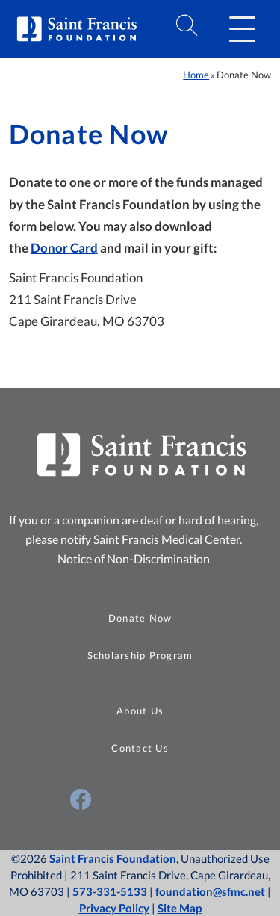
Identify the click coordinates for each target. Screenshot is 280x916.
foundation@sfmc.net (210, 891)
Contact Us (140, 748)
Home (196, 75)
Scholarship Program (140, 655)
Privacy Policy (114, 908)
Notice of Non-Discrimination (133, 558)
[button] (242, 29)
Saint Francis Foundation (112, 858)
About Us (140, 711)
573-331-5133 (109, 891)
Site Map (180, 908)
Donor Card (64, 248)
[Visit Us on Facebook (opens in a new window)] (81, 799)
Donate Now (140, 618)
